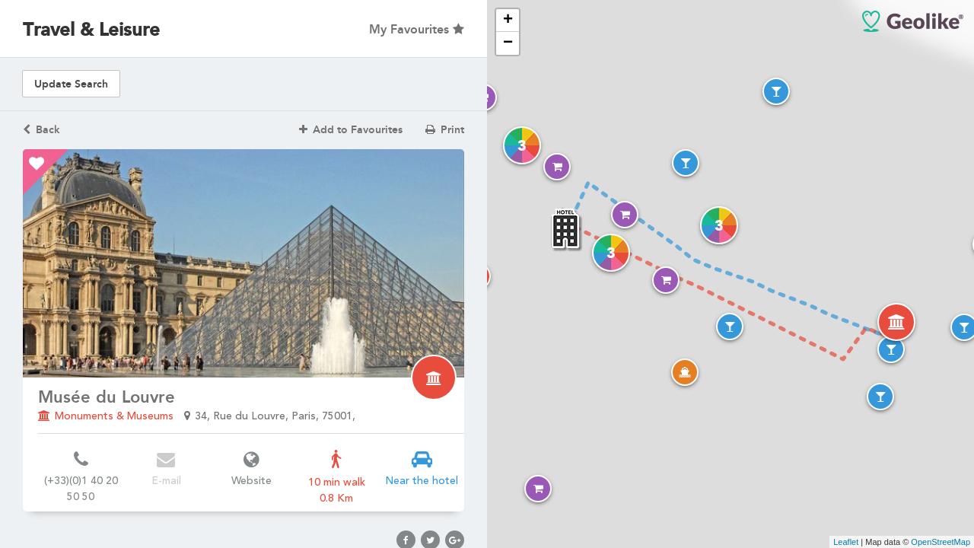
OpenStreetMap (940, 541)
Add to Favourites (351, 129)
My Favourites (416, 29)
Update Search (71, 84)
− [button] (508, 43)
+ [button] (508, 20)
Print (444, 129)
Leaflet (845, 541)
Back (41, 129)
